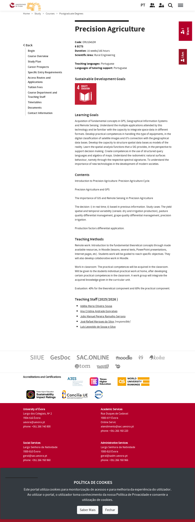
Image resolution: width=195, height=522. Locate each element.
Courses (50, 13)
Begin (31, 51)
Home (26, 13)
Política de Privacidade (132, 494)
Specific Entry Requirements (45, 72)
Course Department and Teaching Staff (42, 95)
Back (28, 45)
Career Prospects (38, 67)
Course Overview (38, 56)
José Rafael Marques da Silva (97, 322)
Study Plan (34, 62)
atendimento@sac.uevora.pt (117, 427)
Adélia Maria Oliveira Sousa (96, 306)
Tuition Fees (35, 87)
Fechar (110, 510)
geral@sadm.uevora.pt (114, 456)
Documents (35, 108)
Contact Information (40, 113)
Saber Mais (88, 510)
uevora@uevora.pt (34, 422)
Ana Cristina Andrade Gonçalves (98, 311)
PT (143, 5)
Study (38, 13)
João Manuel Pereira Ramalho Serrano (103, 316)
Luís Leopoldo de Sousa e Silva (98, 327)
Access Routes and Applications (39, 80)
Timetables (35, 102)
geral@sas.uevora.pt (35, 456)
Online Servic (108, 422)
